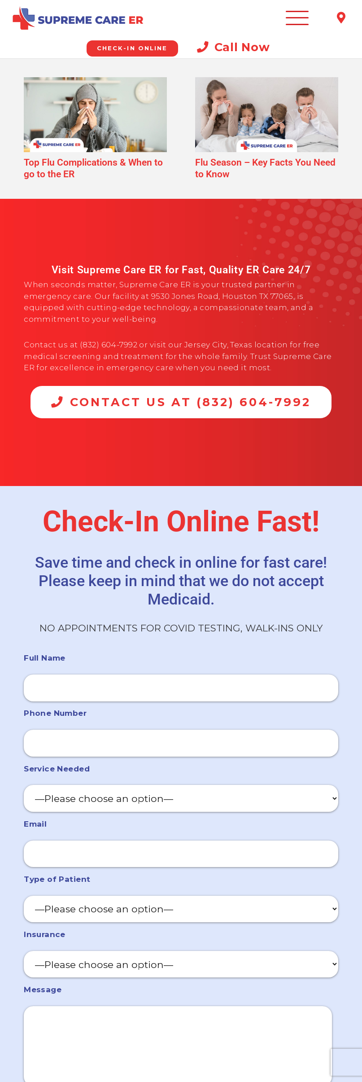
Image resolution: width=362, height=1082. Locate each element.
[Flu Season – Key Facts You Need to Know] (266, 114)
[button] (297, 18)
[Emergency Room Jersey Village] (76, 18)
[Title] (341, 18)
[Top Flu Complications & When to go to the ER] (95, 114)
